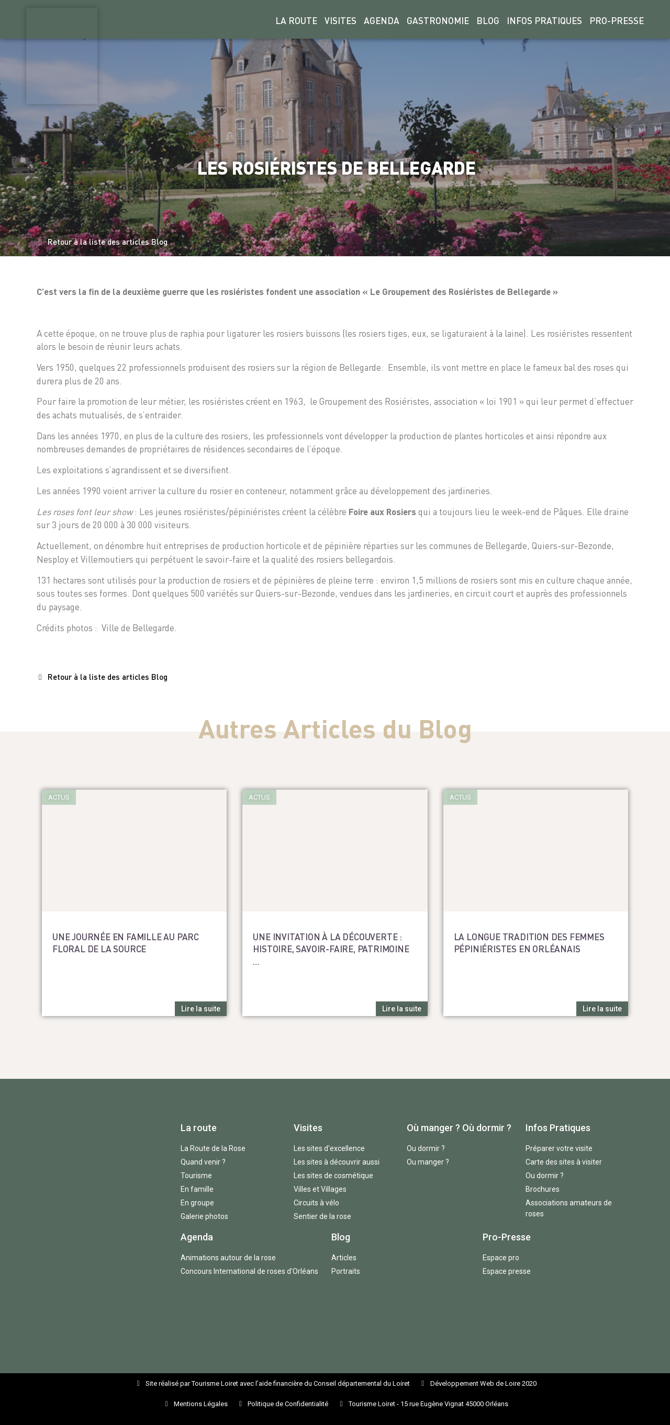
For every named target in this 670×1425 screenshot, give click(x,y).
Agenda (381, 20)
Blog (487, 20)
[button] (103, 242)
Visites (340, 20)
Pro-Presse (616, 20)
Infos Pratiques (544, 20)
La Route (296, 20)
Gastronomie (438, 20)
